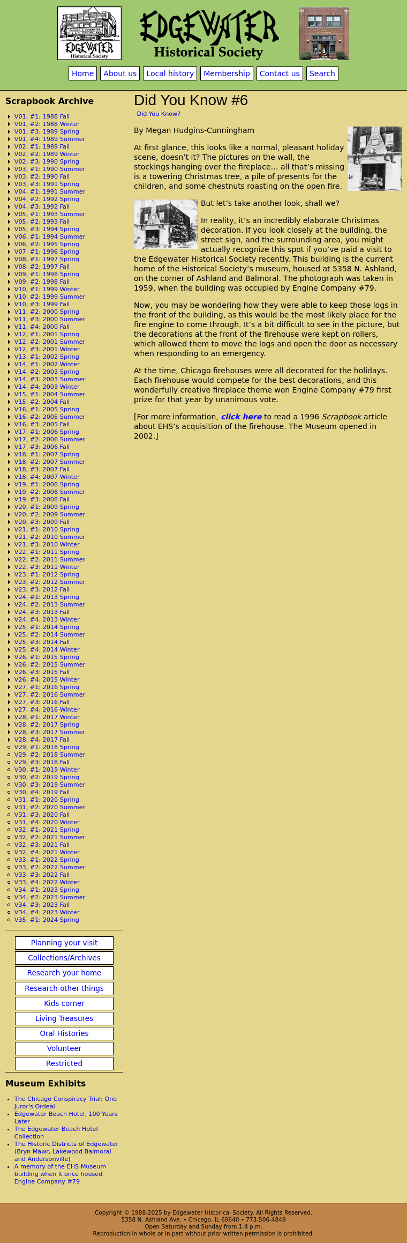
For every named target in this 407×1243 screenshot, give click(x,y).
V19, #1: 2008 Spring (46, 484)
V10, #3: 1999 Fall (42, 304)
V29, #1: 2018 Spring (46, 747)
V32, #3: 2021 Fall (42, 844)
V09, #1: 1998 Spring (46, 274)
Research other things (64, 989)
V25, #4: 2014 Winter (47, 649)
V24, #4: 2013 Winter (47, 619)
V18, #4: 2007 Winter (47, 476)
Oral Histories (64, 1034)
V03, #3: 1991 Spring (46, 184)
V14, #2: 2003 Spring (46, 371)
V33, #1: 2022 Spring (46, 859)
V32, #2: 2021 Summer (49, 837)
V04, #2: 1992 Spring (46, 199)
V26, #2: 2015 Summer (49, 664)
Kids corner (64, 1004)
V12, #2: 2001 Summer (49, 341)
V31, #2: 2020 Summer (49, 807)
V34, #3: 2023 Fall (42, 904)
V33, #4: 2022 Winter (47, 882)
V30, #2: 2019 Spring (46, 777)
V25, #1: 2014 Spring (46, 627)
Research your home (64, 973)
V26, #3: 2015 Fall (42, 672)
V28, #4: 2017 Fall (42, 739)
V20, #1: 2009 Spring (46, 507)
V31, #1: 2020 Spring (46, 799)
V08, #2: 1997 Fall (42, 266)
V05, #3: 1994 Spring (46, 229)
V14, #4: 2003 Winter (47, 386)
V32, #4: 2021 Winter (47, 852)
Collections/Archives (64, 958)
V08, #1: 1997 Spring (46, 259)
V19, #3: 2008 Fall (42, 499)
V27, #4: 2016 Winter (47, 709)
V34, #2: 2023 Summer (49, 897)
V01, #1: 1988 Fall (42, 116)
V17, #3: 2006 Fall (42, 446)
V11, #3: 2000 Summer (49, 319)
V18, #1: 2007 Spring (46, 454)
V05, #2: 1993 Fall (42, 221)
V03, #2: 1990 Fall (42, 176)
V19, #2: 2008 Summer (49, 492)
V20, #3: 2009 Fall (42, 522)
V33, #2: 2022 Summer (49, 867)
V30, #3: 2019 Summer (49, 784)
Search (322, 73)
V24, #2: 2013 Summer (49, 604)
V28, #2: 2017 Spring (46, 724)
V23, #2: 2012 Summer (49, 582)
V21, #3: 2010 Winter (47, 544)
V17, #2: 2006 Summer (49, 439)
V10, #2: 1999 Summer (49, 296)
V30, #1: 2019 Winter (47, 769)
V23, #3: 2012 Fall (42, 589)
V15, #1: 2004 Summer (49, 394)
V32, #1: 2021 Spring (46, 829)
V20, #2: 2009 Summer (49, 514)
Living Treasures (64, 1019)
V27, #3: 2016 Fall (42, 702)
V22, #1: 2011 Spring (46, 552)
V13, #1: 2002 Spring (46, 356)
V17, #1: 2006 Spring (46, 431)
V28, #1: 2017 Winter (47, 717)
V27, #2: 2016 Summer (49, 694)
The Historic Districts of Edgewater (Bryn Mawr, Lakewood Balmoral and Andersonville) (66, 1152)
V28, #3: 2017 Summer (49, 732)
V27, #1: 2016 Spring (46, 687)
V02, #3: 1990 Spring (46, 161)
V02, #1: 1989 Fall (42, 146)
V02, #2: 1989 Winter (47, 154)
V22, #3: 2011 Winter (47, 567)
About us (120, 73)
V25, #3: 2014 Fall (42, 642)
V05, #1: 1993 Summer (49, 214)
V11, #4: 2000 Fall (42, 326)
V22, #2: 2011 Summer (49, 559)
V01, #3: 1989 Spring (46, 131)
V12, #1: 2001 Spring (46, 334)
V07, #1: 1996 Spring (46, 251)
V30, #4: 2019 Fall (42, 792)
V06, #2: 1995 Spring (46, 244)
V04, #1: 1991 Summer (49, 191)
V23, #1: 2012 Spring (46, 574)
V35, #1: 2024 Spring (46, 919)
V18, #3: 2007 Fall (42, 469)
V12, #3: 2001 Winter (47, 349)
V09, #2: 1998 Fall (42, 281)
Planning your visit (64, 943)
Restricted (64, 1064)
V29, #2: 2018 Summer (49, 754)
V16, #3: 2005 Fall (42, 424)
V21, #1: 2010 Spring (46, 529)
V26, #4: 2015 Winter (47, 679)
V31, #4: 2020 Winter (47, 822)
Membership (227, 73)
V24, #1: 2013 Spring (46, 597)
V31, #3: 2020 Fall (42, 814)
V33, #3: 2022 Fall (42, 874)
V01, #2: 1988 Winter (47, 124)
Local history (170, 73)
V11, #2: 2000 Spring (46, 311)
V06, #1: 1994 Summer (49, 236)
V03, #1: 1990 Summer (49, 169)
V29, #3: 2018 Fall (42, 762)
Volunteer (64, 1049)
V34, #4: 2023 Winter (47, 912)
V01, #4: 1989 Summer (49, 139)
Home (83, 73)
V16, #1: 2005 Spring (46, 409)
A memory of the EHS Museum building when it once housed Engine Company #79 (60, 1174)
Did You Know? (159, 113)
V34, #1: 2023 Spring (46, 889)
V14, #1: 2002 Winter (47, 364)
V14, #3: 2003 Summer (49, 379)
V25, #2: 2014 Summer (49, 634)
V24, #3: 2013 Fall (42, 612)
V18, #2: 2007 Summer (49, 461)
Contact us (280, 73)
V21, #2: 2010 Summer (49, 537)
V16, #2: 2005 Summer (49, 416)
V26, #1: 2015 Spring (46, 657)
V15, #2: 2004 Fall (42, 401)
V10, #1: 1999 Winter (47, 289)
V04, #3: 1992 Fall (42, 206)
